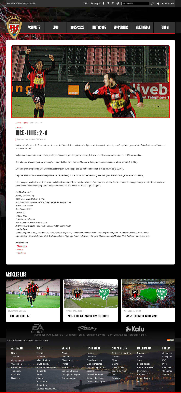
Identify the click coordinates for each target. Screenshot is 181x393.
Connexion (168, 3)
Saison (66, 348)
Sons (139, 360)
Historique (99, 27)
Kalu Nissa (135, 329)
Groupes (116, 357)
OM (49, 335)
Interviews (141, 371)
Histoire (40, 353)
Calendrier (16, 367)
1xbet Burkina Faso (117, 335)
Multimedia (142, 27)
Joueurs (40, 378)
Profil (164, 364)
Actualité (34, 27)
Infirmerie (15, 374)
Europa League (69, 378)
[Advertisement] (123, 14)
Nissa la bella (118, 367)
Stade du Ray (42, 364)
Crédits (30, 341)
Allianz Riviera (43, 360)
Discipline (15, 378)
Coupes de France (95, 378)
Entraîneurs (41, 381)
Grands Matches (94, 364)
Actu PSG (58, 335)
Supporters (121, 27)
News (14, 353)
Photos (20, 249)
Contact (46, 341)
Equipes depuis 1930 (46, 389)
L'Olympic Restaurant (87, 329)
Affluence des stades (46, 367)
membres (166, 367)
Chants (115, 364)
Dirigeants (41, 371)
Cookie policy (38, 341)
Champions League (71, 374)
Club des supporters (121, 353)
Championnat (17, 360)
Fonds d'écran (143, 364)
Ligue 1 (25, 123)
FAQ (164, 360)
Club (55, 27)
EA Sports (38, 329)
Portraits (141, 374)
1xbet (81, 335)
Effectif (65, 353)
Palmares (91, 357)
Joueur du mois (119, 371)
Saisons (90, 371)
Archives (15, 357)
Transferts (16, 371)
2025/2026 (77, 27)
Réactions (21, 253)
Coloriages (71, 335)
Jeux (114, 374)
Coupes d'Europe (95, 374)
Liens (139, 381)
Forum (164, 27)
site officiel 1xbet (138, 335)
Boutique (95, 3)
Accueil (18, 123)
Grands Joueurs (94, 360)
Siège (39, 374)
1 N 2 (86, 3)
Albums (165, 374)
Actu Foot (40, 335)
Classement (22, 246)
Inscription (167, 357)
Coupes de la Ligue (96, 381)
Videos (65, 367)
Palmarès (40, 357)
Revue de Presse (145, 367)
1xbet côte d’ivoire (96, 335)
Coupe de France (70, 371)
